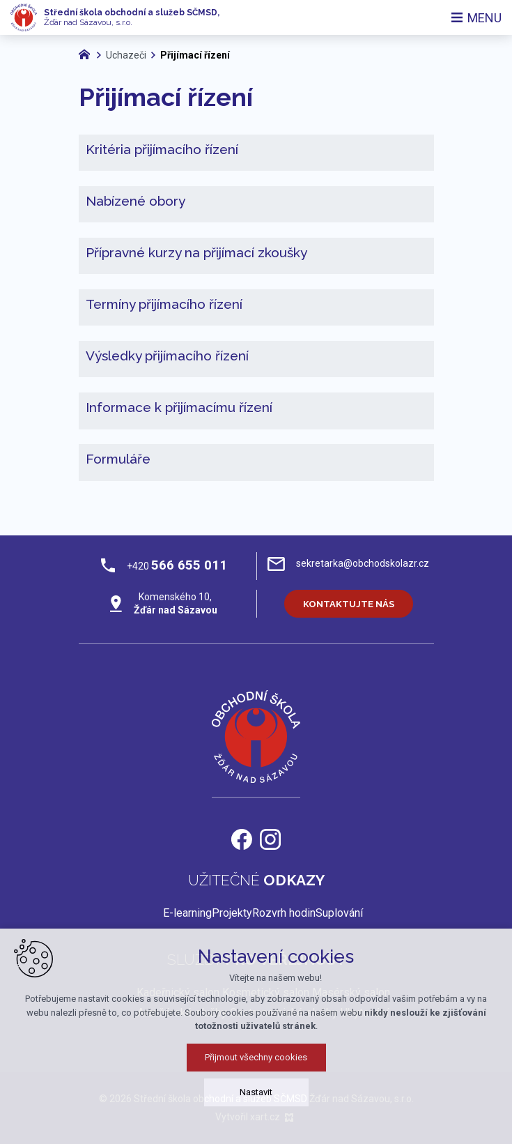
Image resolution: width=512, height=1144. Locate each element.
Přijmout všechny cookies (256, 1102)
